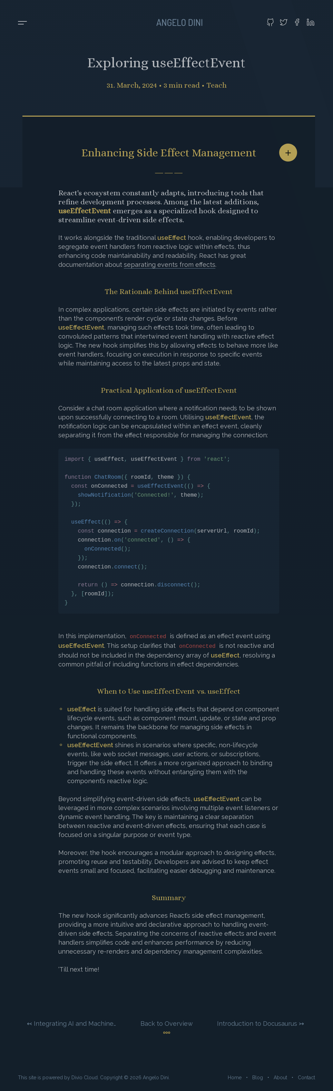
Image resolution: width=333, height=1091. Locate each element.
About (280, 1077)
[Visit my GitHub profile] (270, 22)
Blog (257, 1077)
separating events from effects (169, 264)
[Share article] (288, 153)
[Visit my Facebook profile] (297, 22)
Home (235, 1077)
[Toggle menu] (22, 23)
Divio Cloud (84, 1077)
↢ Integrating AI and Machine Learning (71, 1023)
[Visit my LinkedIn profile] (310, 22)
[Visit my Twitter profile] (283, 22)
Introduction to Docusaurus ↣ (260, 1023)
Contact (306, 1077)
